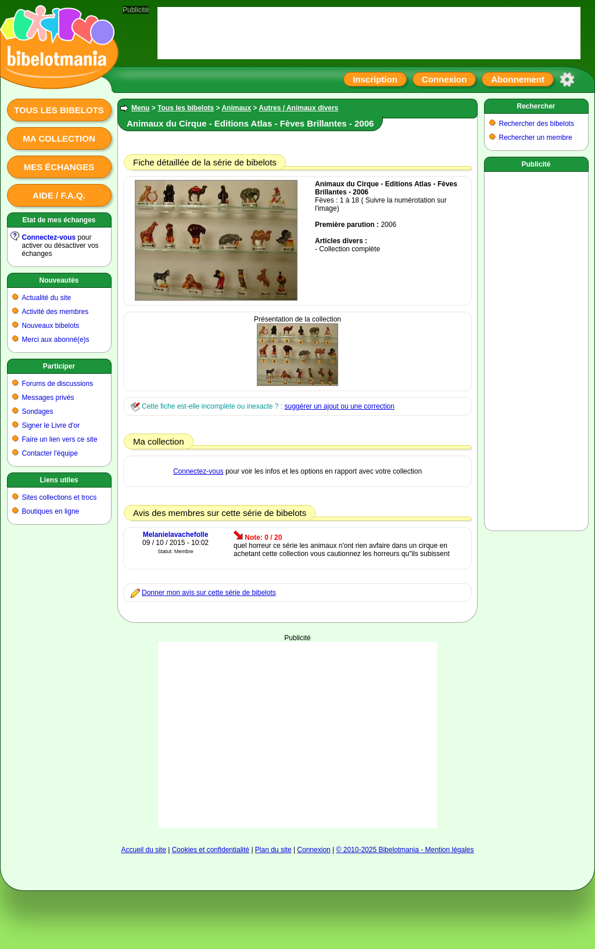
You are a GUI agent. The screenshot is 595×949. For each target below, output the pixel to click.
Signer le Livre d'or (51, 425)
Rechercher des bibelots (536, 124)
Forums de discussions (58, 384)
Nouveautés (58, 280)
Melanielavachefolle (176, 535)
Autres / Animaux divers (298, 108)
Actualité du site (46, 298)
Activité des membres (55, 312)
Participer (59, 366)
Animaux (236, 108)
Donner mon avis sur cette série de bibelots (209, 593)
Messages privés (48, 398)
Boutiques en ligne (51, 511)
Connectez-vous (49, 237)
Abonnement (517, 79)
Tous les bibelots (59, 110)
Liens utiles (59, 480)
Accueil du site (143, 850)
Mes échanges (59, 167)
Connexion (444, 79)
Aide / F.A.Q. (59, 195)
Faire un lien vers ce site (60, 439)
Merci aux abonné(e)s (55, 339)
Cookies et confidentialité (210, 850)
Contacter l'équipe (50, 453)
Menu (140, 108)
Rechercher (536, 106)
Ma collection (59, 138)
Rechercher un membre (535, 137)
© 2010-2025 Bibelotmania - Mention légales (405, 850)
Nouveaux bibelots (51, 326)
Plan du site (273, 850)
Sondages (37, 411)
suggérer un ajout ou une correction (339, 406)
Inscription (375, 79)
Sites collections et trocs (59, 497)
